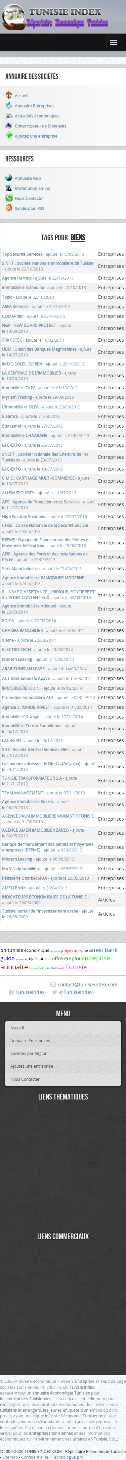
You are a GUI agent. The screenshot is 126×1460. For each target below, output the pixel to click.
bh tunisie (11, 950)
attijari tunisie (38, 958)
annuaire (14, 966)
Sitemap (10, 1457)
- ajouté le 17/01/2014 (42, 716)
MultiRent (57, 968)
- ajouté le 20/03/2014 (37, 649)
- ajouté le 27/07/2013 (32, 426)
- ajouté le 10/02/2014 (33, 340)
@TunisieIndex (75, 992)
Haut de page (113, 1381)
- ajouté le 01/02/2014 (47, 707)
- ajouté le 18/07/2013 (32, 469)
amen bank (103, 950)
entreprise (95, 958)
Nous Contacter (25, 1079)
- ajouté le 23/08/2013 (41, 406)
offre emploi (66, 958)
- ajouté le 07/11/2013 (43, 792)
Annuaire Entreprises (30, 1040)
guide (7, 958)
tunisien (20, 959)
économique (36, 950)
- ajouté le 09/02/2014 (42, 688)
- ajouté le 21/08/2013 (31, 416)
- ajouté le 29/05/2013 (46, 542)
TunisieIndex (29, 992)
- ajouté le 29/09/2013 (38, 397)
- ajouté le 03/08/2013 (47, 847)
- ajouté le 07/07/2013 (44, 516)
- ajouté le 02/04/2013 (48, 594)
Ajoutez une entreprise (31, 1066)
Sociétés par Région (28, 1053)
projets (67, 950)
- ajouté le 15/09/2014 (43, 254)
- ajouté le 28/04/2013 (35, 887)
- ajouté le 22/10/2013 (38, 278)
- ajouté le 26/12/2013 (32, 740)
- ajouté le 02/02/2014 (48, 697)
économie (55, 951)
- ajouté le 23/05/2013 (45, 878)
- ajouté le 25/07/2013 (32, 445)
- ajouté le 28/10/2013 (43, 364)
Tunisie (76, 967)
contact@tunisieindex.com (87, 984)
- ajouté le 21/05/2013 (42, 568)
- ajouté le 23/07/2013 (45, 457)
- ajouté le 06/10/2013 (40, 387)
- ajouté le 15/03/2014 (38, 659)
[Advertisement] (63, 1167)
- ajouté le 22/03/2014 (29, 620)
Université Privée (39, 968)
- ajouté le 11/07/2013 (39, 492)
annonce (81, 950)
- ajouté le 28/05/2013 (42, 868)
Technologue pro (67, 1457)
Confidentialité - (36, 1457)
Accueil (17, 1027)
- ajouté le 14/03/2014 (44, 668)
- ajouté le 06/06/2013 (38, 859)
